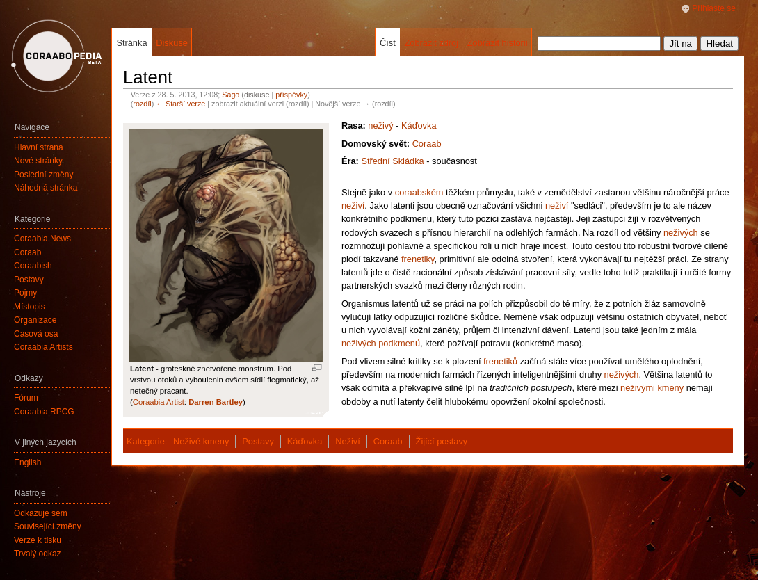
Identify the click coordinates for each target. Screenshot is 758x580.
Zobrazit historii (497, 43)
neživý (380, 125)
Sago (230, 94)
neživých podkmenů (380, 343)
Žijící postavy (442, 441)
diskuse (256, 94)
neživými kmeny (652, 387)
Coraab (427, 143)
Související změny (47, 526)
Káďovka (419, 125)
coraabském (419, 192)
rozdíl (142, 103)
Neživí (347, 441)
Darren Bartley (215, 402)
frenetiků (500, 361)
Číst (388, 43)
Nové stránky (38, 161)
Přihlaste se (714, 8)
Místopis (29, 307)
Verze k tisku (37, 540)
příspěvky (291, 94)
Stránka (131, 43)
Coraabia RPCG (44, 412)
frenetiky (417, 259)
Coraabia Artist (158, 402)
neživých (680, 232)
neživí (352, 205)
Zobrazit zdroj (431, 43)
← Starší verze (180, 103)
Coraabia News (42, 238)
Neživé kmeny (201, 441)
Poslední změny (43, 174)
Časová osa (36, 334)
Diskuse (172, 43)
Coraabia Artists (43, 347)
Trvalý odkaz (37, 553)
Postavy (258, 441)
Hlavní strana (38, 147)
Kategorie (146, 441)
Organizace (35, 320)
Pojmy (25, 293)
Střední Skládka (392, 161)
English (27, 462)
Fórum (26, 398)
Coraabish (33, 266)
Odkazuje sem (40, 513)
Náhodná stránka (45, 188)
